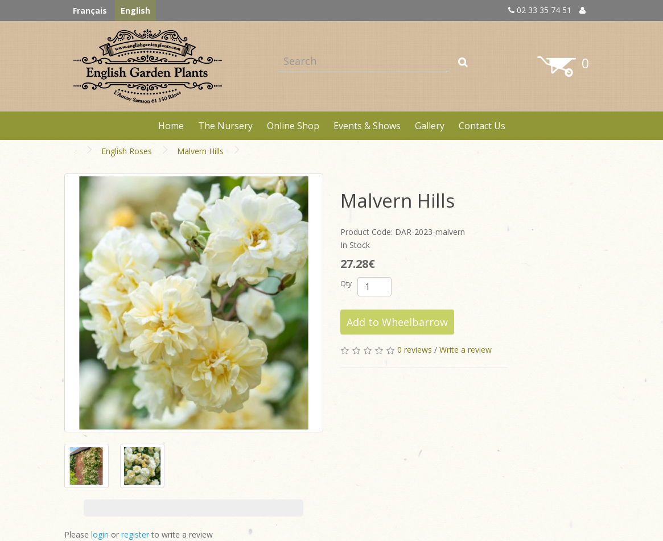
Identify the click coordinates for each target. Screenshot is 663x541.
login (100, 534)
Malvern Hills (200, 151)
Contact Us (482, 125)
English (135, 10)
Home (171, 125)
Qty (346, 283)
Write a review (465, 349)
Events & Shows (367, 125)
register (135, 534)
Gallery (429, 125)
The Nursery (225, 125)
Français (90, 10)
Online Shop (293, 125)
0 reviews (414, 349)
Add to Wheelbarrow (397, 322)
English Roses (126, 151)
